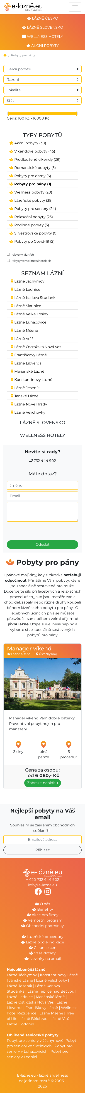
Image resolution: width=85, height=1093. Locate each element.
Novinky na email (42, 958)
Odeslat (43, 544)
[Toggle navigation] (75, 7)
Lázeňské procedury (42, 937)
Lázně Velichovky (51, 980)
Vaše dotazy (42, 953)
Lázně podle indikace (42, 942)
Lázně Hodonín (20, 1024)
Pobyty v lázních (22, 254)
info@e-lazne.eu (42, 885)
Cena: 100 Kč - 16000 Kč (28, 118)
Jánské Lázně (21, 980)
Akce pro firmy (42, 915)
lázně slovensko (42, 27)
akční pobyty (42, 45)
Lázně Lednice (20, 997)
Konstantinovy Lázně (59, 975)
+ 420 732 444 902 (42, 879)
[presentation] (32, 529)
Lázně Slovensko (42, 422)
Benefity (42, 909)
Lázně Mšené (51, 1013)
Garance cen (42, 947)
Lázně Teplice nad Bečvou (50, 991)
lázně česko (42, 18)
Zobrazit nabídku (42, 783)
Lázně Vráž (60, 1019)
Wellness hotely (42, 435)
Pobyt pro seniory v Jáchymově (35, 1040)
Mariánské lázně (50, 997)
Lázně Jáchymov (22, 975)
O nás (42, 904)
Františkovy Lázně (41, 1008)
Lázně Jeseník (19, 986)
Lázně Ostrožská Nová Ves (30, 1002)
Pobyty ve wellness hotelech (30, 260)
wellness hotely (42, 36)
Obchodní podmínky (42, 926)
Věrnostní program (42, 920)
